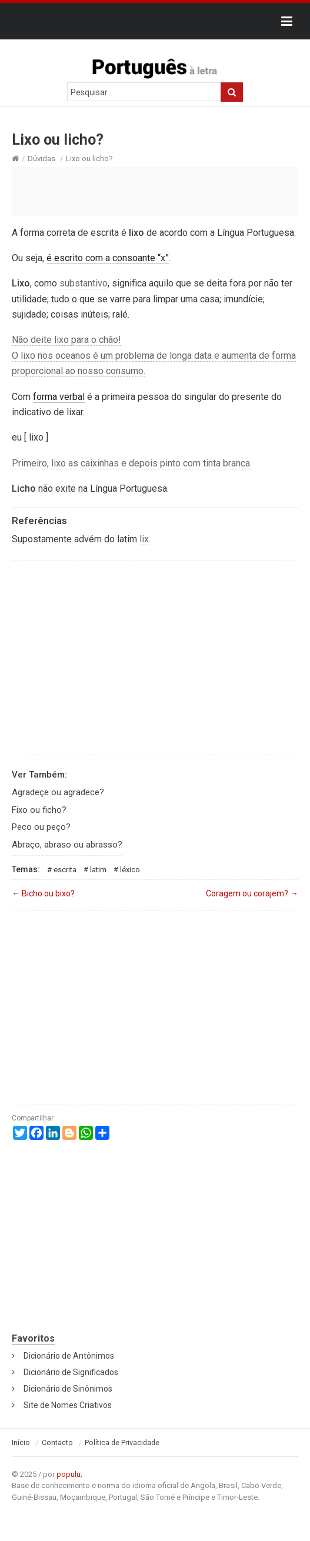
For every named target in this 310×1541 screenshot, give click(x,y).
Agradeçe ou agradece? (58, 792)
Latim (98, 869)
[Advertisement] (155, 191)
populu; (69, 1474)
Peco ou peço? (41, 827)
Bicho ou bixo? (43, 893)
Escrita (65, 869)
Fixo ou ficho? (39, 810)
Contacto (57, 1443)
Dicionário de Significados (71, 1372)
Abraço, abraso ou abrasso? (67, 844)
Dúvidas (41, 158)
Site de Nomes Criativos (68, 1405)
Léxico (130, 869)
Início (21, 1443)
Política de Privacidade (122, 1443)
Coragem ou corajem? (252, 893)
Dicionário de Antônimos (69, 1355)
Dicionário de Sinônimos (68, 1388)
